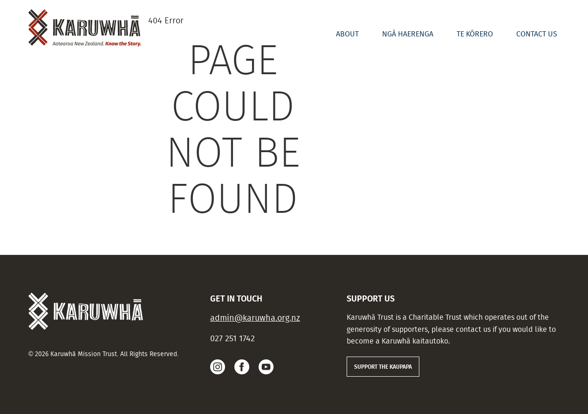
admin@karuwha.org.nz (255, 317)
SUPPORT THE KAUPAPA (383, 366)
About (347, 34)
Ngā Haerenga (407, 34)
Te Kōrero (475, 34)
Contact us (536, 34)
